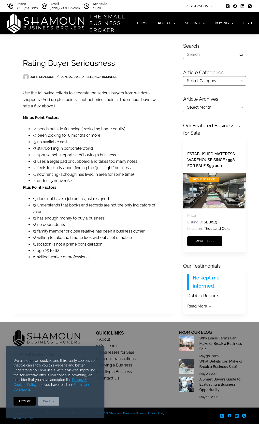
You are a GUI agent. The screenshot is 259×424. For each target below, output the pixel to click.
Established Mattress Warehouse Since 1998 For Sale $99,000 (211, 160)
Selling (196, 23)
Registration (200, 6)
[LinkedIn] (242, 6)
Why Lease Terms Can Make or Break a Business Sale (220, 343)
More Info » (204, 241)
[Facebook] (235, 6)
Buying (225, 23)
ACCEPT (24, 401)
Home (142, 23)
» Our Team (106, 345)
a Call (97, 8)
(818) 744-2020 (27, 8)
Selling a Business (101, 77)
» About (103, 339)
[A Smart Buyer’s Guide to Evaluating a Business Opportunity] (186, 384)
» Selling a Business (114, 371)
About (167, 23)
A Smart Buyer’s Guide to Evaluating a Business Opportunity (220, 384)
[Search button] (241, 54)
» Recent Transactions (116, 358)
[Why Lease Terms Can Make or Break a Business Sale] (186, 343)
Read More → (199, 306)
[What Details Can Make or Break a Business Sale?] (186, 366)
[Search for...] (209, 54)
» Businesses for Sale (115, 352)
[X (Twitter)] (228, 6)
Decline (48, 401)
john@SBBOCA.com (65, 8)
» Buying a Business (114, 365)
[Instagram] (250, 6)
